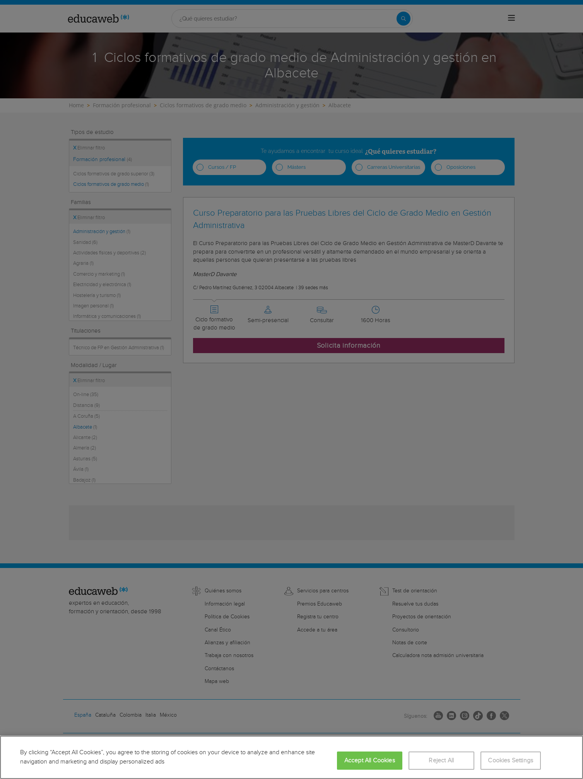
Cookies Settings (510, 760)
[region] (291, 757)
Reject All (441, 760)
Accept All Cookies (369, 760)
